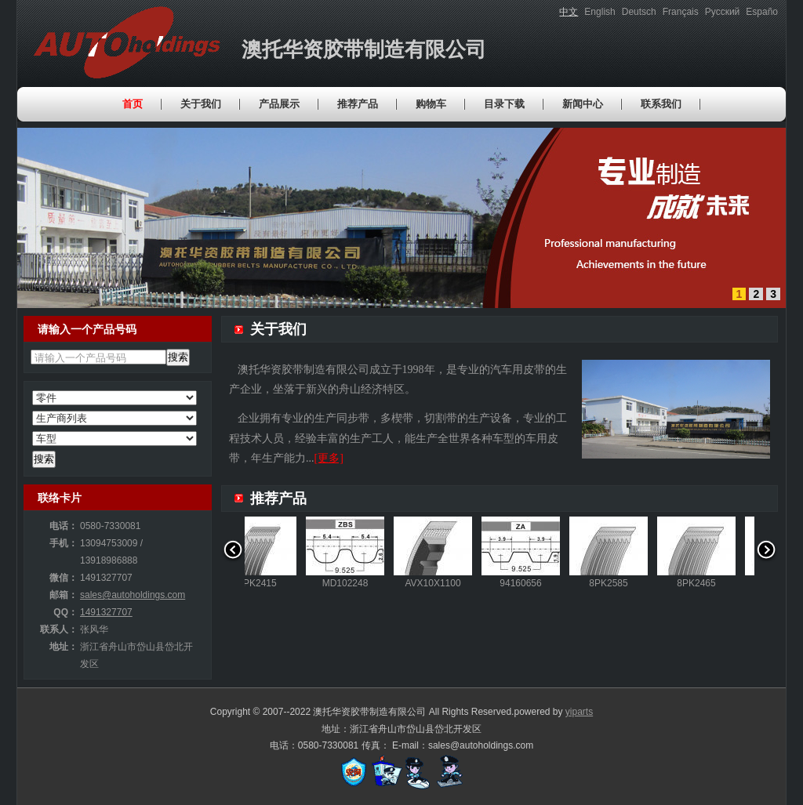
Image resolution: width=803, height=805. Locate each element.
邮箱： (63, 594)
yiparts (579, 711)
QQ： (65, 612)
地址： (63, 646)
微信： (63, 577)
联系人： (59, 629)
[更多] (328, 458)
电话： (63, 525)
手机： (63, 543)
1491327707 (106, 612)
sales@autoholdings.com (132, 594)
